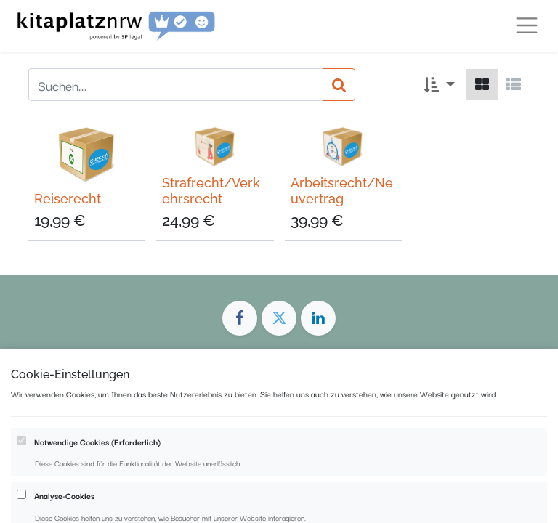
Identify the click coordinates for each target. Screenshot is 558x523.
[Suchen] (339, 84)
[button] (439, 84)
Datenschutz (297, 449)
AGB (355, 449)
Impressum (222, 449)
